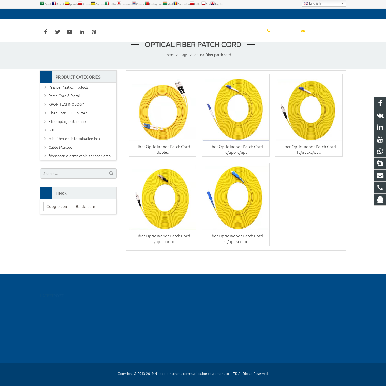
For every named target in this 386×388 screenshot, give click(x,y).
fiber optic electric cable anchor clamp (80, 167)
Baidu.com (85, 217)
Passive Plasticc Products (69, 98)
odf (51, 141)
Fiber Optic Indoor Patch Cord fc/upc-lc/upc (308, 160)
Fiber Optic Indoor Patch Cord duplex (163, 160)
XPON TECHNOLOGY (66, 115)
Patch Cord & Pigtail (65, 106)
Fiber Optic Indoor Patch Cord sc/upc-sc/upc (236, 250)
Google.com (57, 217)
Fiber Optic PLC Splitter (68, 124)
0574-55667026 (57, 14)
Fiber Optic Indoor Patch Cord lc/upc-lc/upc (236, 160)
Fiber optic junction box (68, 132)
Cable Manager (61, 158)
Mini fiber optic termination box (74, 149)
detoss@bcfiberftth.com (99, 14)
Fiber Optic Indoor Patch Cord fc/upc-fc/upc (163, 250)
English (312, 3)
